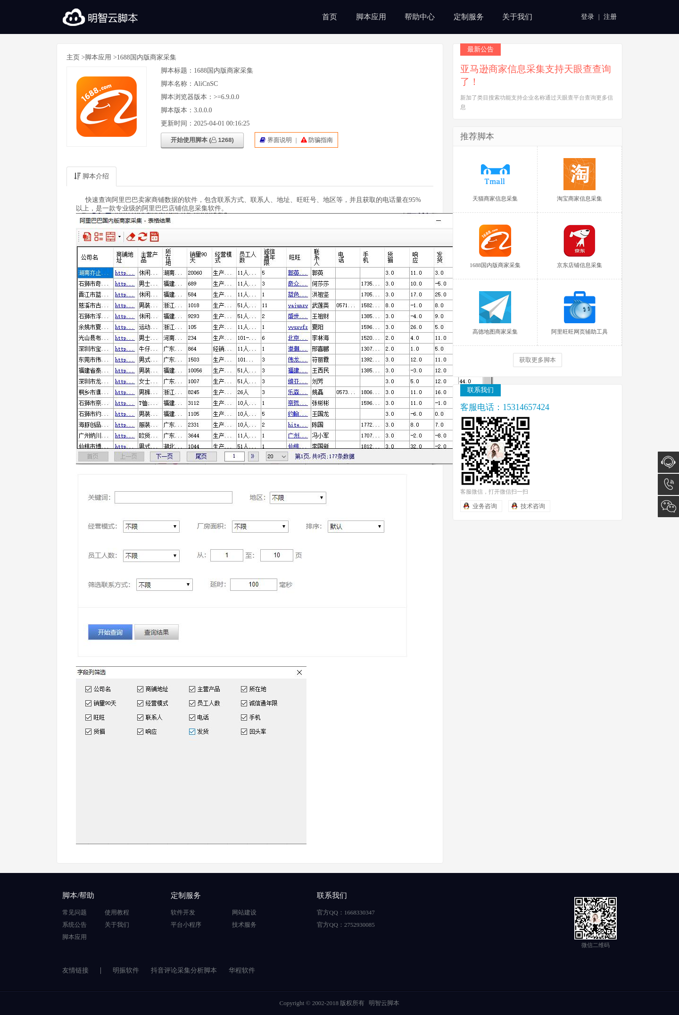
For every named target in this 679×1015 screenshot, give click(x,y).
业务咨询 (484, 506)
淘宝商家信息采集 (579, 180)
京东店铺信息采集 (579, 246)
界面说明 (279, 139)
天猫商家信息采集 (495, 180)
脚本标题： (177, 70)
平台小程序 (186, 924)
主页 (73, 57)
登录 (587, 16)
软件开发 (183, 912)
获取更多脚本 (537, 359)
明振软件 (126, 970)
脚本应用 (371, 17)
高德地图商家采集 (495, 313)
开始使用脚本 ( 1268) (202, 139)
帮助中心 (420, 17)
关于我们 (517, 17)
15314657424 (668, 484)
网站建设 (244, 912)
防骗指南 (320, 139)
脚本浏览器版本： (187, 97)
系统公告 (74, 924)
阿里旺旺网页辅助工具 (579, 313)
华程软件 (242, 970)
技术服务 (244, 924)
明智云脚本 (384, 1003)
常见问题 (74, 912)
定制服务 (469, 17)
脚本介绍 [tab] (91, 176)
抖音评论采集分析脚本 (184, 970)
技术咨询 (533, 506)
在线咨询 (668, 462)
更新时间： (177, 123)
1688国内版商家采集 (495, 246)
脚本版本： (177, 110)
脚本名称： (177, 83)
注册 (610, 16)
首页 (329, 17)
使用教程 (117, 912)
